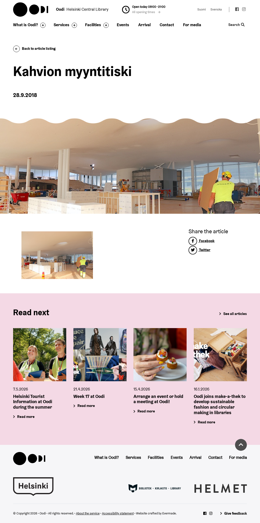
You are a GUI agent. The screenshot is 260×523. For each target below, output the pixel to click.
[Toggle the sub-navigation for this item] (42, 25)
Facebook (201, 241)
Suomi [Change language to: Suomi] (201, 9)
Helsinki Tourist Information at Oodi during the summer (32, 401)
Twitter (199, 250)
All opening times (146, 12)
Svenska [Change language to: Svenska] (216, 9)
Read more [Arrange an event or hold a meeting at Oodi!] (146, 411)
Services (61, 24)
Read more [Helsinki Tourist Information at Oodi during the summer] (26, 416)
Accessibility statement (118, 513)
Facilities (93, 24)
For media (192, 24)
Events (123, 24)
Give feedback (235, 513)
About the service (88, 513)
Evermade (169, 513)
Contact (167, 24)
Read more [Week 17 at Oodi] (86, 405)
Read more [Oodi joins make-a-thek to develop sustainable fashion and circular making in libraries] (206, 422)
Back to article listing (34, 48)
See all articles (235, 313)
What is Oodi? (25, 24)
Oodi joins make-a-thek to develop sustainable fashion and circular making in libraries (219, 404)
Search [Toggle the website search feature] (236, 24)
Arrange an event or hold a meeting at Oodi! (158, 399)
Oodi (31, 9)
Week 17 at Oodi (89, 396)
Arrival (144, 24)
